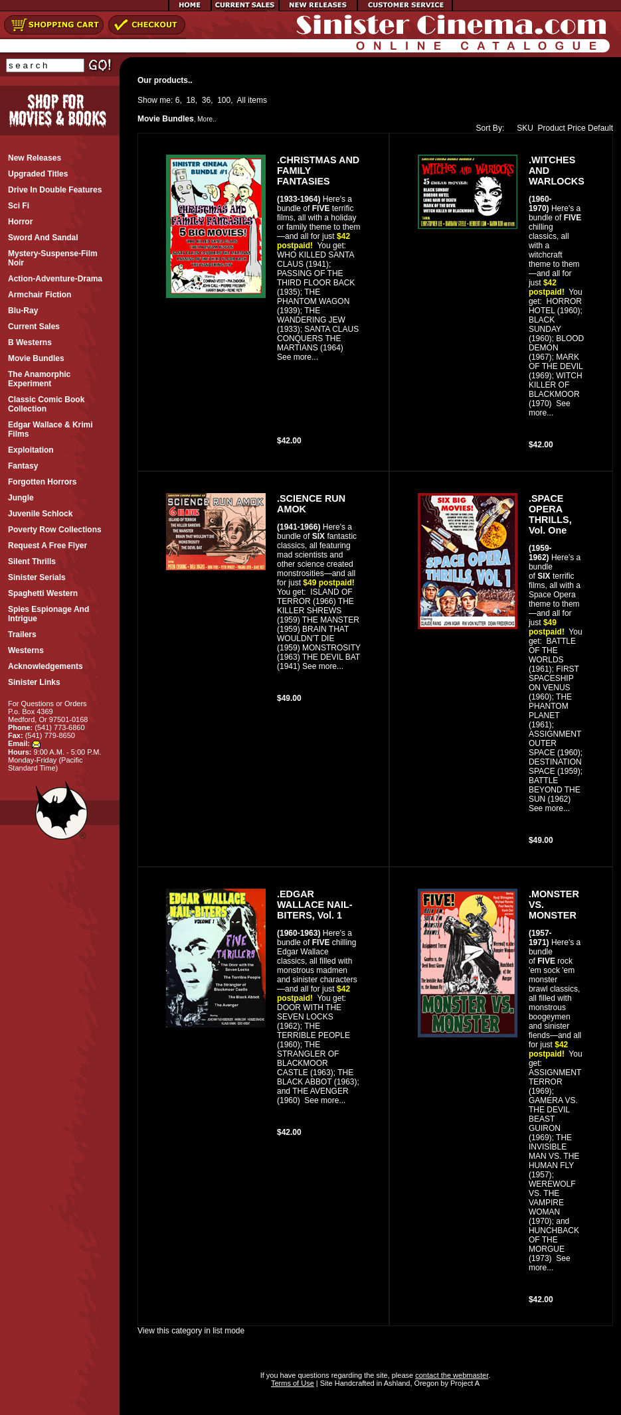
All (241, 100)
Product (551, 128)
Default (600, 128)
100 (223, 100)
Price (576, 128)
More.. (206, 119)
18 (190, 100)
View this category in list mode (190, 1330)
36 (206, 100)
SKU (522, 128)
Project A (464, 1383)
